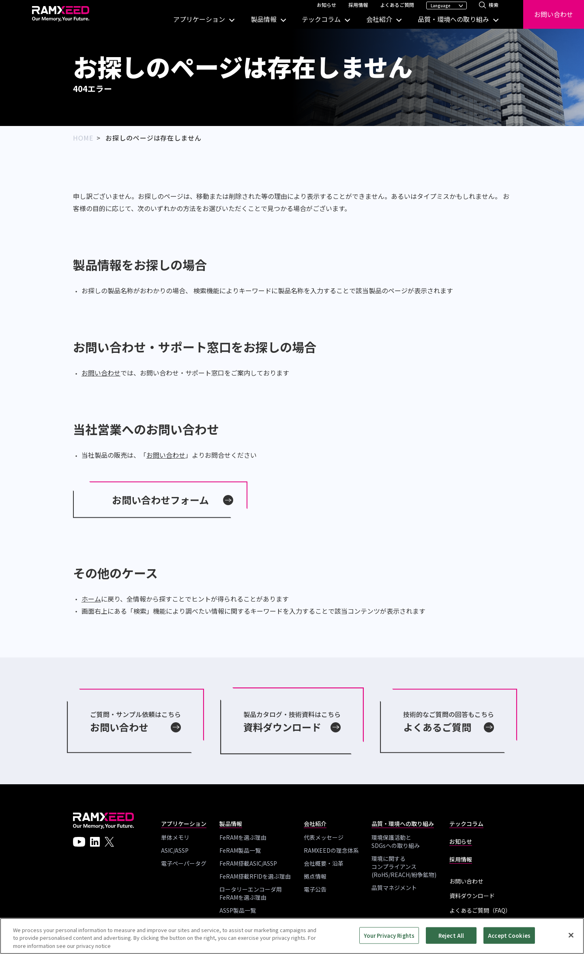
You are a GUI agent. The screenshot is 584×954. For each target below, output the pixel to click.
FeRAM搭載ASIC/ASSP (248, 863)
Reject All (451, 938)
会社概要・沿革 (324, 863)
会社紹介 (379, 19)
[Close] (571, 937)
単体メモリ (175, 837)
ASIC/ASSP (175, 850)
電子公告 (315, 889)
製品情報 (264, 19)
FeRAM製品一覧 (240, 850)
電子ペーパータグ (183, 863)
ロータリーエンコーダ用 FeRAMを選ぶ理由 (250, 893)
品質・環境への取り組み (453, 19)
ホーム (91, 599)
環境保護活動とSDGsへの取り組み (395, 841)
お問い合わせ (553, 14)
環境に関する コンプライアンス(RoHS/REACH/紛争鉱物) (403, 866)
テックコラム (321, 19)
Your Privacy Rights (389, 938)
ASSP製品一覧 (237, 910)
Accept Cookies (509, 938)
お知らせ (326, 4)
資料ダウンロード (472, 896)
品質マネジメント (394, 888)
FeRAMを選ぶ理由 (242, 837)
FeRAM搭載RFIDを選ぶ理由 (255, 876)
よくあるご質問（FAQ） (480, 910)
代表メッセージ (324, 837)
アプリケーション (199, 19)
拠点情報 (315, 876)
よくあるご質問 (397, 4)
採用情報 (358, 4)
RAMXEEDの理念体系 (331, 850)
